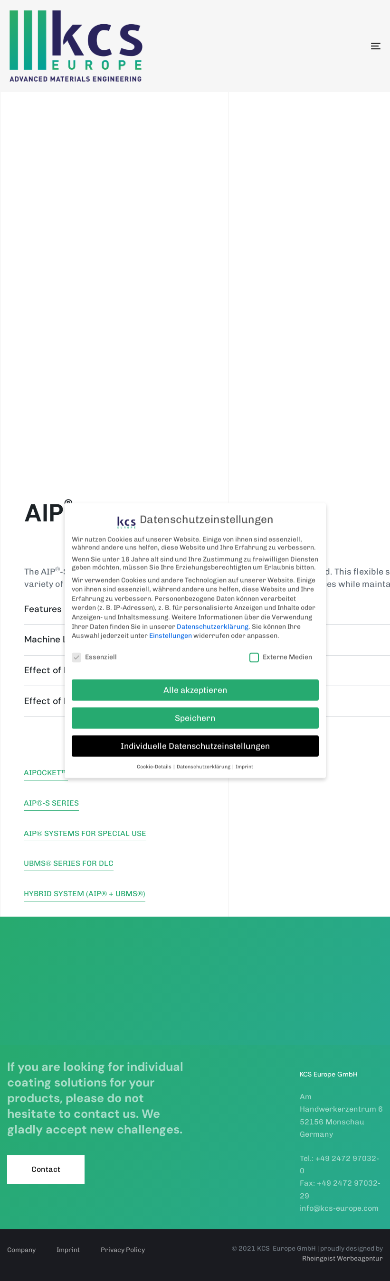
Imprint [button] (244, 758)
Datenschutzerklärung (212, 618)
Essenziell (94, 649)
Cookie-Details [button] (154, 758)
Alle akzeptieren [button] (195, 682)
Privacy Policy (123, 1250)
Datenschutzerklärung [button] (204, 758)
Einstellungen (170, 627)
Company (21, 1250)
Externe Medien (280, 649)
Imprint (68, 1250)
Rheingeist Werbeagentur (342, 1258)
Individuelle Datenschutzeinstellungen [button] (195, 738)
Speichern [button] (195, 710)
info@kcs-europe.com (339, 1208)
